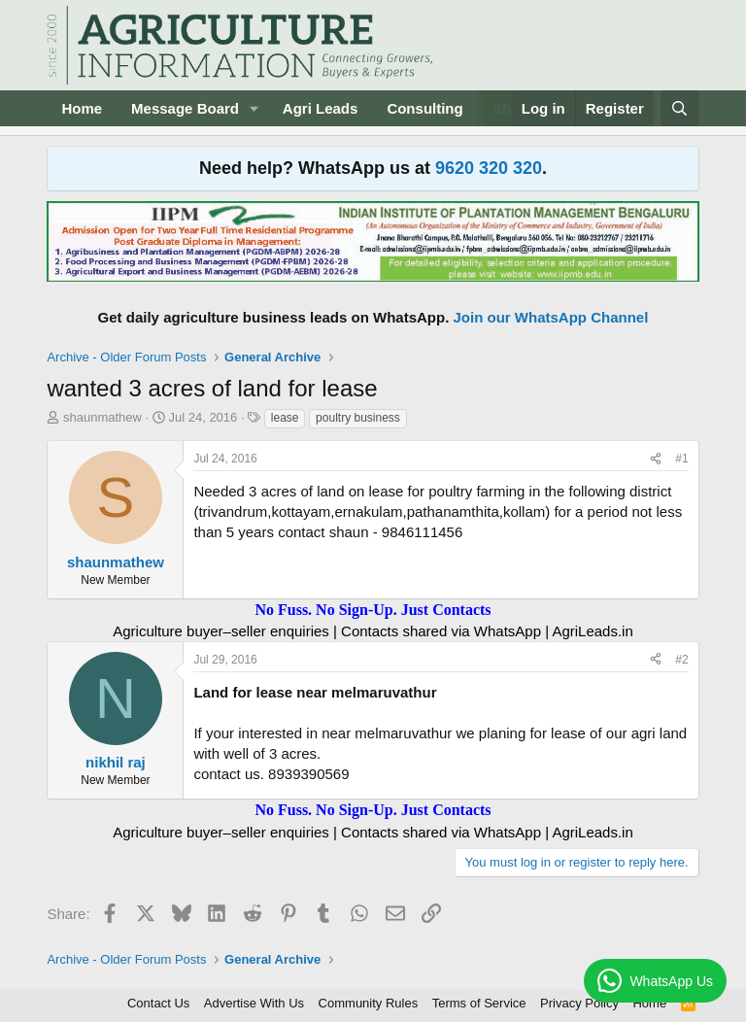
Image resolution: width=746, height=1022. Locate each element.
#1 (681, 458)
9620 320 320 (488, 168)
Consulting (424, 108)
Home (81, 108)
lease (285, 418)
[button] (254, 108)
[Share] (655, 459)
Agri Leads (320, 108)
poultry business (358, 418)
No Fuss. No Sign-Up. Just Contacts (372, 609)
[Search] (679, 108)
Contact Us (158, 1003)
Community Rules (369, 1003)
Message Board (185, 108)
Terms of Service (479, 1003)
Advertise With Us (254, 1003)
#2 (681, 659)
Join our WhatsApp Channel (551, 317)
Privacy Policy (579, 1003)
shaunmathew (102, 417)
